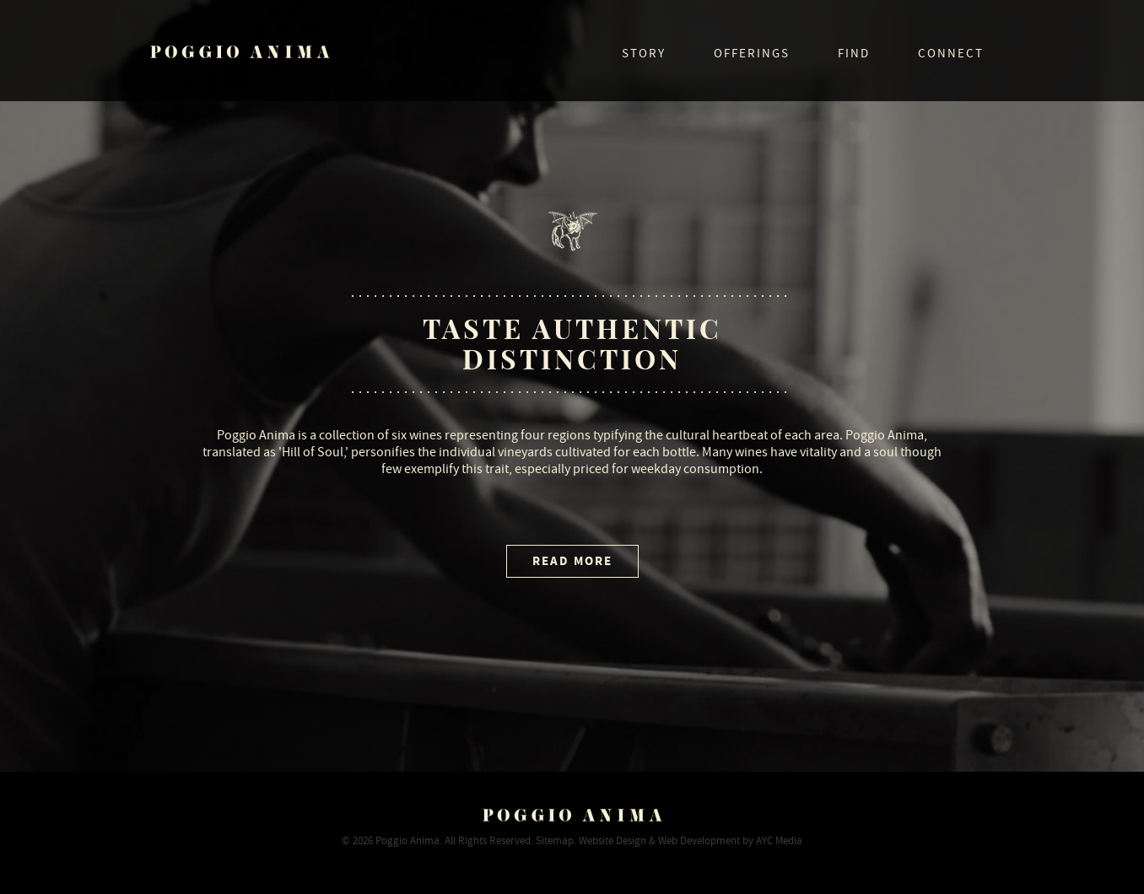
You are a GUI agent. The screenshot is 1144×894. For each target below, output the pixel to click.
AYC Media (779, 841)
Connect (951, 54)
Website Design (612, 841)
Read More (572, 561)
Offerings (752, 54)
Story (644, 54)
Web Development (699, 841)
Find (854, 54)
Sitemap (555, 841)
